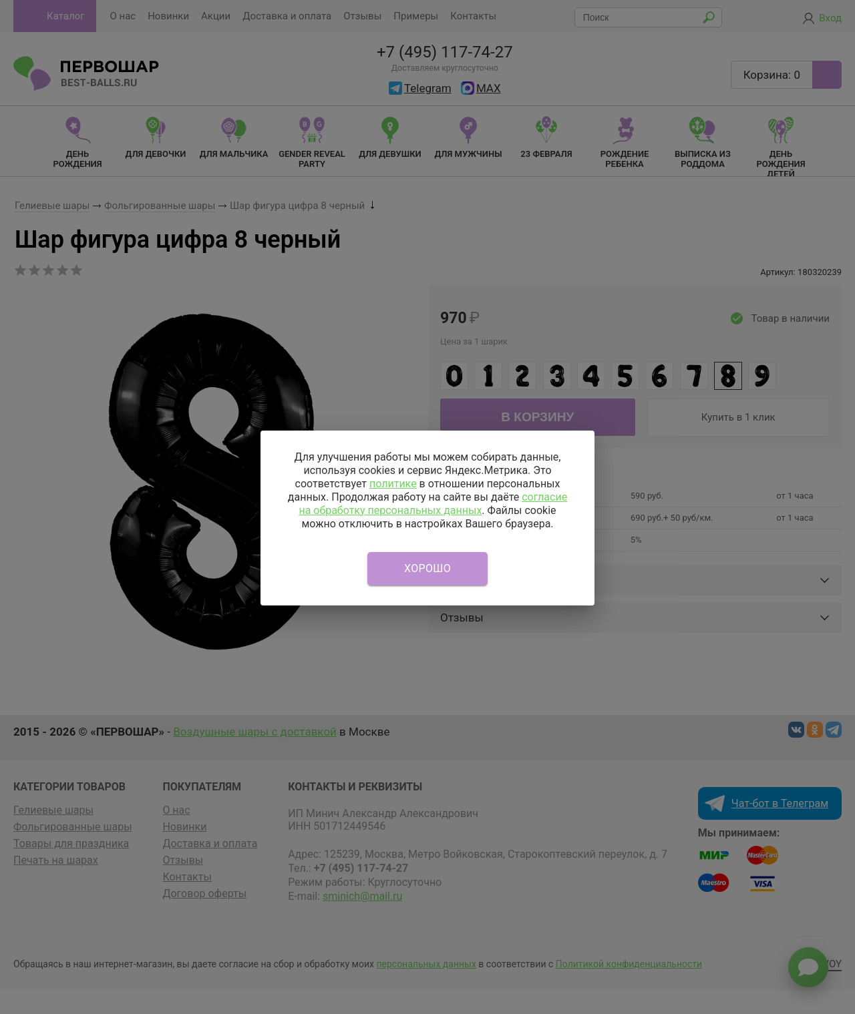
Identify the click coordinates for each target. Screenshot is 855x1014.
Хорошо (427, 568)
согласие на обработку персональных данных (433, 504)
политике (393, 483)
